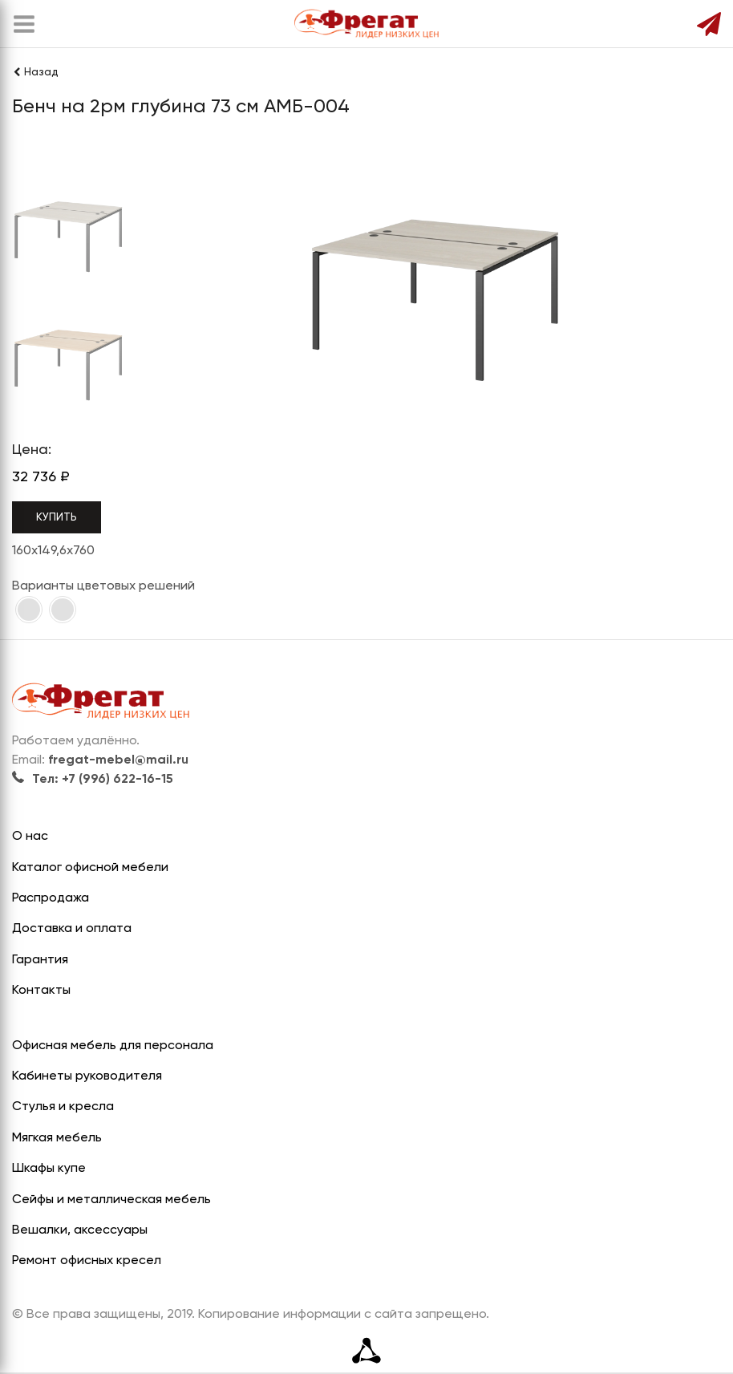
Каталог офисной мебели (90, 867)
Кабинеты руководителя (87, 1076)
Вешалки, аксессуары (80, 1230)
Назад (35, 72)
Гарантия (40, 960)
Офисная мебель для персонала (112, 1046)
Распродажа (50, 898)
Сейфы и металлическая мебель (111, 1200)
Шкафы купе (49, 1168)
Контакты (41, 990)
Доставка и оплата (72, 928)
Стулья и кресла (63, 1106)
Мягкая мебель (57, 1138)
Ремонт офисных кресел (86, 1260)
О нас (30, 836)
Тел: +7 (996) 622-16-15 (92, 779)
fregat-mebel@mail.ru (118, 760)
